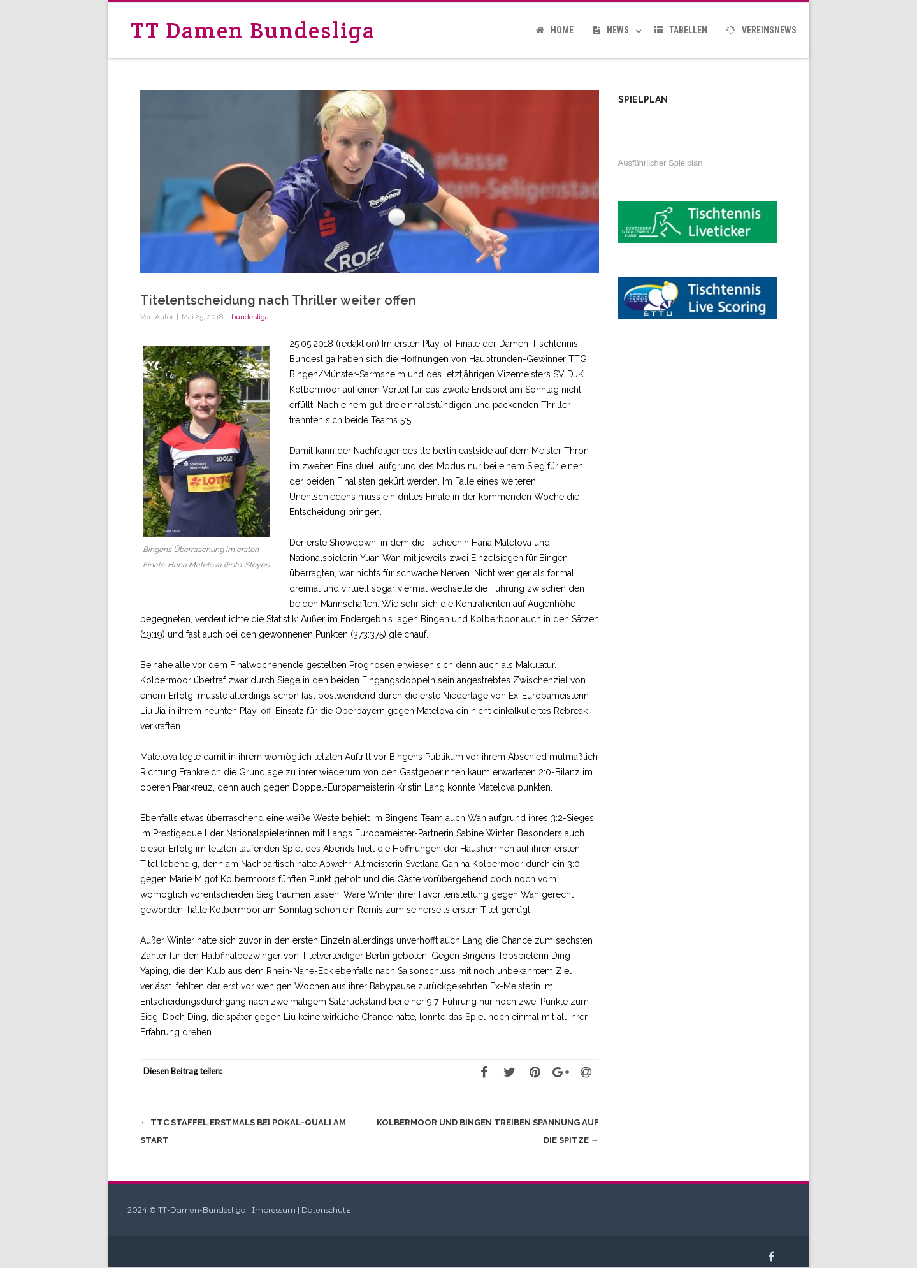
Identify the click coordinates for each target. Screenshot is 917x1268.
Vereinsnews (761, 30)
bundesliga (250, 316)
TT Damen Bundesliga (253, 30)
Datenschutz (325, 1209)
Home (555, 30)
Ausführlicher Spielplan (660, 163)
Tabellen (680, 30)
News (611, 30)
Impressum (274, 1209)
